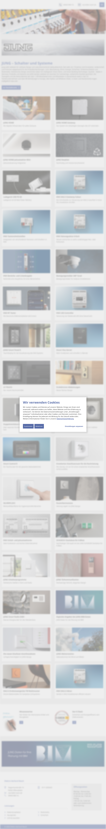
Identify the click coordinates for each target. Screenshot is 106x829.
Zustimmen (28, 426)
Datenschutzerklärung (65, 419)
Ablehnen (39, 426)
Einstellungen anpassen (74, 426)
